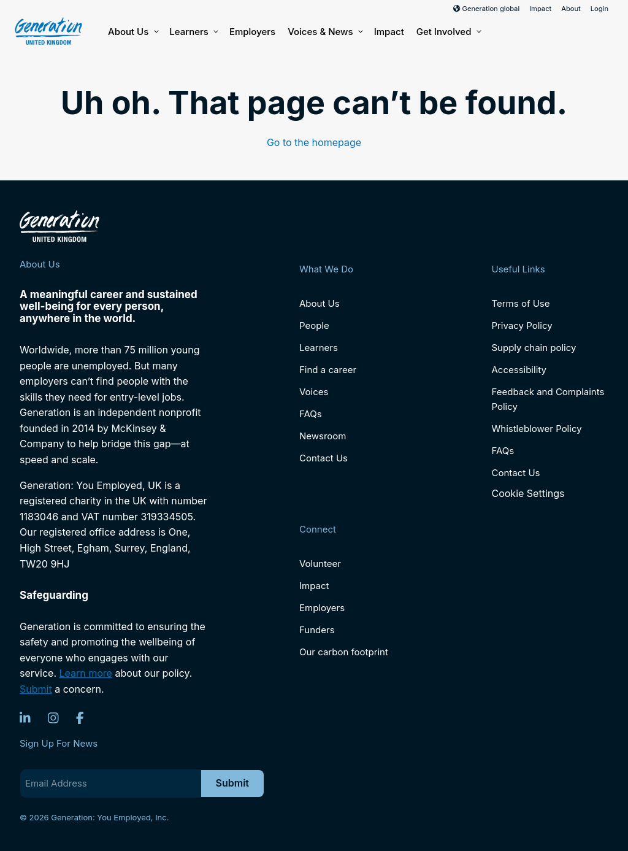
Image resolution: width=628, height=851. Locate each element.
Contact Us (323, 458)
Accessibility (518, 369)
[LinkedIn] (25, 718)
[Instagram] (53, 718)
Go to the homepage (314, 142)
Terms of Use (520, 303)
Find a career (327, 369)
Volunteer (320, 563)
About (571, 8)
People (314, 325)
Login (599, 8)
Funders (317, 630)
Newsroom (323, 436)
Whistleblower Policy (536, 428)
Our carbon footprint (343, 652)
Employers (252, 31)
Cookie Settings (527, 493)
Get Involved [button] (448, 32)
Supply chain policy (533, 347)
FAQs (310, 414)
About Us (132, 32)
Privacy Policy (521, 325)
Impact (540, 8)
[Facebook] (80, 718)
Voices (313, 392)
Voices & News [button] (324, 32)
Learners (193, 32)
